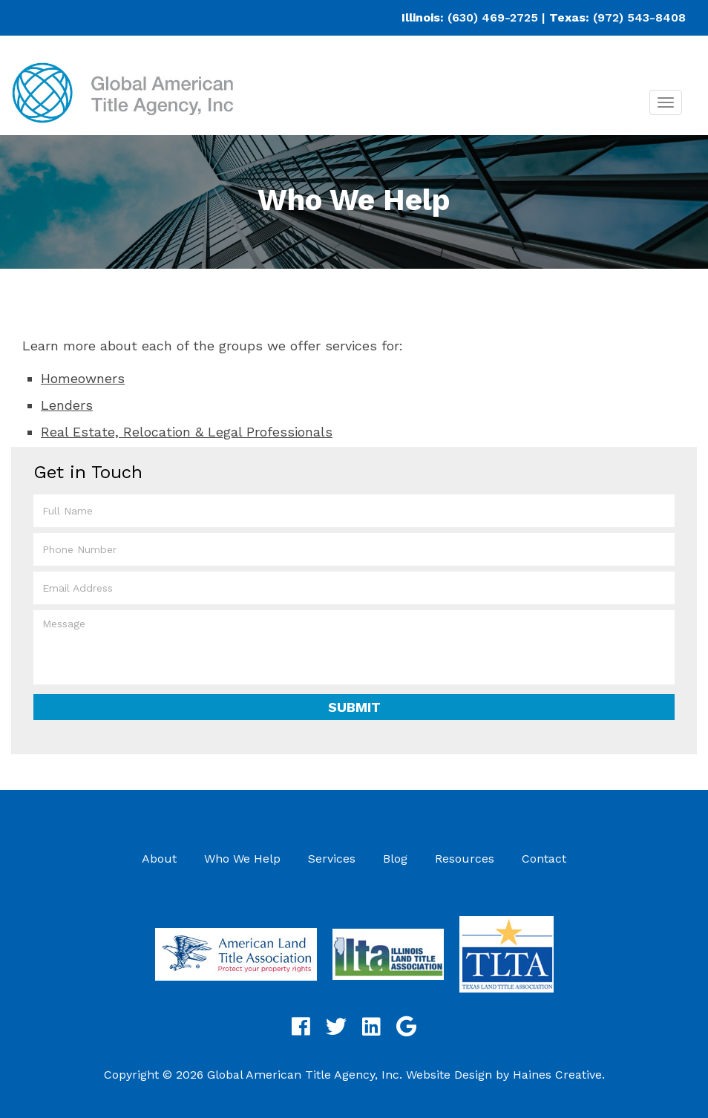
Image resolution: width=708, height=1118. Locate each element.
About (159, 858)
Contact (544, 858)
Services (331, 858)
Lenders (67, 405)
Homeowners (83, 378)
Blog (395, 858)
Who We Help (242, 858)
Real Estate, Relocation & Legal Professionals (186, 431)
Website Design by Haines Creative (504, 1075)
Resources (464, 858)
